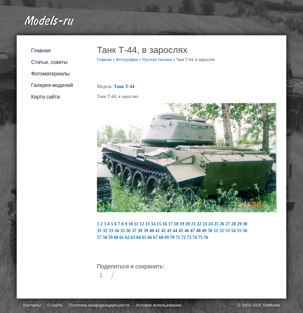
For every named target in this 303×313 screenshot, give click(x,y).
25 (217, 224)
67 (156, 237)
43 (170, 230)
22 (200, 224)
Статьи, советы (49, 62)
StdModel (271, 305)
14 (154, 224)
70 (173, 237)
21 (194, 224)
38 (140, 230)
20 (188, 224)
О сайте (54, 305)
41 (158, 230)
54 (234, 230)
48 (199, 230)
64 (139, 237)
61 (122, 237)
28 (234, 224)
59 (111, 237)
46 (187, 230)
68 (162, 237)
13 (148, 224)
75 (201, 237)
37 (135, 230)
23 (205, 224)
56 (245, 230)
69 (167, 237)
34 (117, 230)
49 (205, 230)
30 (245, 224)
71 (178, 237)
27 (228, 224)
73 (190, 237)
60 (117, 237)
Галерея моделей (52, 85)
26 (223, 224)
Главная (41, 50)
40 (152, 230)
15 (159, 224)
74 (195, 237)
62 (128, 237)
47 (193, 230)
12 (142, 224)
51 (216, 230)
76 (206, 237)
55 (240, 230)
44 (175, 230)
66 (150, 237)
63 (133, 237)
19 (183, 224)
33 (111, 230)
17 (171, 224)
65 (145, 237)
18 (177, 224)
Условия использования (158, 305)
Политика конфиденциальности (99, 305)
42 (164, 230)
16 (165, 224)
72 (184, 237)
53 (228, 230)
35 (123, 230)
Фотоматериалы (50, 73)
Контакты (32, 305)
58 (105, 237)
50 (210, 230)
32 (105, 230)
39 (146, 230)
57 (100, 237)
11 (137, 224)
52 (222, 230)
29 (240, 224)
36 (129, 230)
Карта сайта (45, 97)
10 (131, 224)
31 (100, 230)
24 (211, 224)
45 (181, 230)
